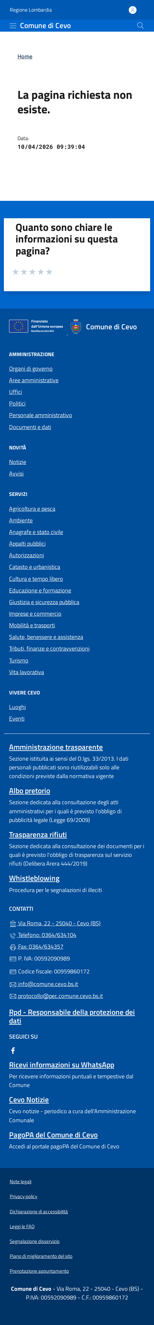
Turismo (18, 660)
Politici (17, 403)
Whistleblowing (34, 878)
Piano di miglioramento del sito (41, 1256)
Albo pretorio (29, 790)
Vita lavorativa (26, 672)
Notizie (17, 461)
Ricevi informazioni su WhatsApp (61, 1064)
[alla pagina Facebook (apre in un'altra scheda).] (13, 1049)
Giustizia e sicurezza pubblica (44, 602)
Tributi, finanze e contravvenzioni (49, 648)
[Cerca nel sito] (140, 25)
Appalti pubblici (27, 543)
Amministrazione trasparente (56, 747)
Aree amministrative (34, 380)
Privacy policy (23, 1196)
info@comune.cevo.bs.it (43, 984)
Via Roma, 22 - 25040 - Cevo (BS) (77, 923)
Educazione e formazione (40, 590)
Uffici (15, 391)
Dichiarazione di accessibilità (39, 1211)
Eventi (17, 718)
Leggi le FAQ (22, 1226)
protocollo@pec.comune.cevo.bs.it (56, 995)
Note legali (20, 1181)
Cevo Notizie (29, 1099)
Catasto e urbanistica (34, 566)
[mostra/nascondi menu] (13, 26)
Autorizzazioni (26, 555)
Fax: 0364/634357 (36, 946)
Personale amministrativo (40, 415)
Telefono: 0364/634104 (42, 934)
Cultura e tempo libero (36, 578)
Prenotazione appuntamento (39, 1271)
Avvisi (16, 473)
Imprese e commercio (35, 613)
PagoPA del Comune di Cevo (53, 1134)
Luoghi (17, 707)
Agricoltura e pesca (32, 508)
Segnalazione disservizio (35, 1241)
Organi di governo (31, 368)
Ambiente (21, 520)
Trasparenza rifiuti (38, 834)
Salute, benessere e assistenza (46, 636)
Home (24, 56)
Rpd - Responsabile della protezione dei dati (72, 1016)
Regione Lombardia (31, 10)
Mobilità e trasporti (32, 625)
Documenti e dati (30, 427)
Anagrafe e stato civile (36, 532)
